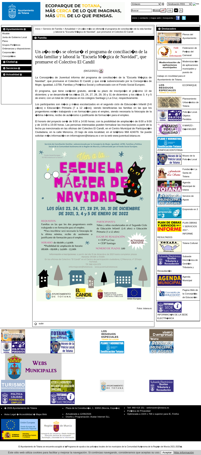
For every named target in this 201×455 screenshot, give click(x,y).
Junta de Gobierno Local (14, 37)
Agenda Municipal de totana (188, 186)
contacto (143, 18)
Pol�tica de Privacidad (138, 411)
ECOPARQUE (189, 85)
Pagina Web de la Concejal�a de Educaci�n (190, 293)
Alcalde (6, 33)
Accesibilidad (25, 414)
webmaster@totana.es (158, 407)
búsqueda (168, 18)
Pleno (5, 41)
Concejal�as (9, 56)
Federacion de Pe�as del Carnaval (189, 51)
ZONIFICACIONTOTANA (170, 150)
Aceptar (167, 452)
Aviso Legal (10, 414)
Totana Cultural (190, 243)
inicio (135, 18)
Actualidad (70, 29)
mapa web (155, 18)
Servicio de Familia (52, 29)
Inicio (38, 29)
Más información (184, 452)
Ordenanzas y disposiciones (16, 48)
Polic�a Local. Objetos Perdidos (189, 115)
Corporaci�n (9, 52)
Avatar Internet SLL (100, 417)
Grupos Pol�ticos (11, 45)
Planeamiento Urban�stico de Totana (190, 102)
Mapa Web (41, 414)
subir (39, 323)
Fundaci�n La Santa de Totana (189, 173)
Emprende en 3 (190, 209)
